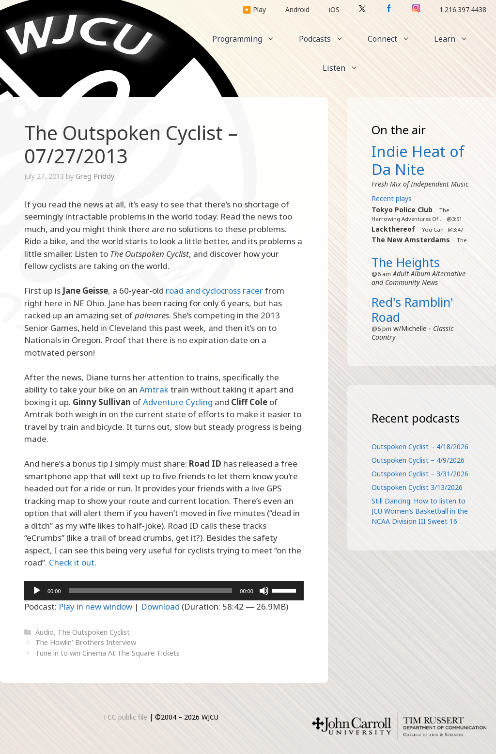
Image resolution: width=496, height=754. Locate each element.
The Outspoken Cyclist (94, 632)
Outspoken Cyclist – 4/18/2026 (420, 446)
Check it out (71, 562)
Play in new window (95, 606)
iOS (334, 9)
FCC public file (125, 717)
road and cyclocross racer (214, 290)
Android (297, 9)
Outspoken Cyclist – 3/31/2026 (420, 473)
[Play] (37, 591)
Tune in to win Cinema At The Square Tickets (107, 653)
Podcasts (327, 38)
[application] (164, 590)
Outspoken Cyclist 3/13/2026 (417, 487)
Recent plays (392, 198)
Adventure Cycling (178, 402)
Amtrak (154, 389)
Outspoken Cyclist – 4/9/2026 (418, 460)
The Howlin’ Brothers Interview (85, 642)
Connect (395, 38)
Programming (249, 38)
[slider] (150, 590)
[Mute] (264, 591)
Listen (346, 67)
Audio (44, 632)
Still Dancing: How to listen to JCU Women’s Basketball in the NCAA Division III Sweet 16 (420, 511)
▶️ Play (254, 9)
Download (160, 606)
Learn (457, 38)
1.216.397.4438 (462, 9)
